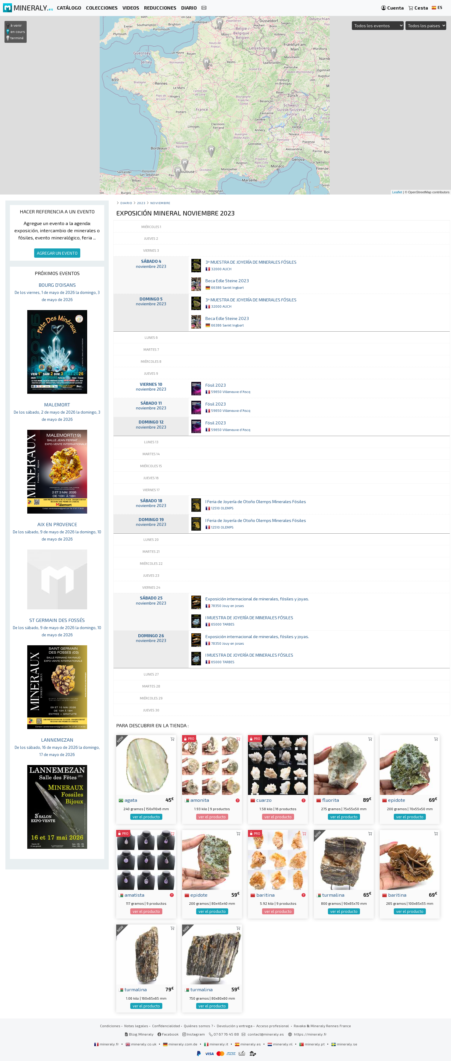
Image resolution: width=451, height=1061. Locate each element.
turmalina (330, 895)
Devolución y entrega (234, 1026)
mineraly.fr (107, 1044)
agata (128, 800)
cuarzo (261, 800)
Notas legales (136, 1026)
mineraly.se (344, 1044)
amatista (131, 895)
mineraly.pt (312, 1044)
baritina (262, 895)
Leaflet (397, 192)
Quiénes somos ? (198, 1026)
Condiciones (110, 1026)
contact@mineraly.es (266, 1034)
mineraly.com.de (180, 1044)
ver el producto (146, 816)
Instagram (193, 1034)
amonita (196, 800)
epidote (393, 800)
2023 (141, 203)
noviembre (160, 203)
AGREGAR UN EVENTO (57, 253)
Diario (126, 203)
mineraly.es (248, 1044)
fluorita (327, 800)
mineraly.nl (280, 1044)
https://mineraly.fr (310, 1034)
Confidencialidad (166, 1026)
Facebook (168, 1034)
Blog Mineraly (139, 1034)
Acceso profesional (273, 1026)
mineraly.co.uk (141, 1044)
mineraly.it (216, 1044)
